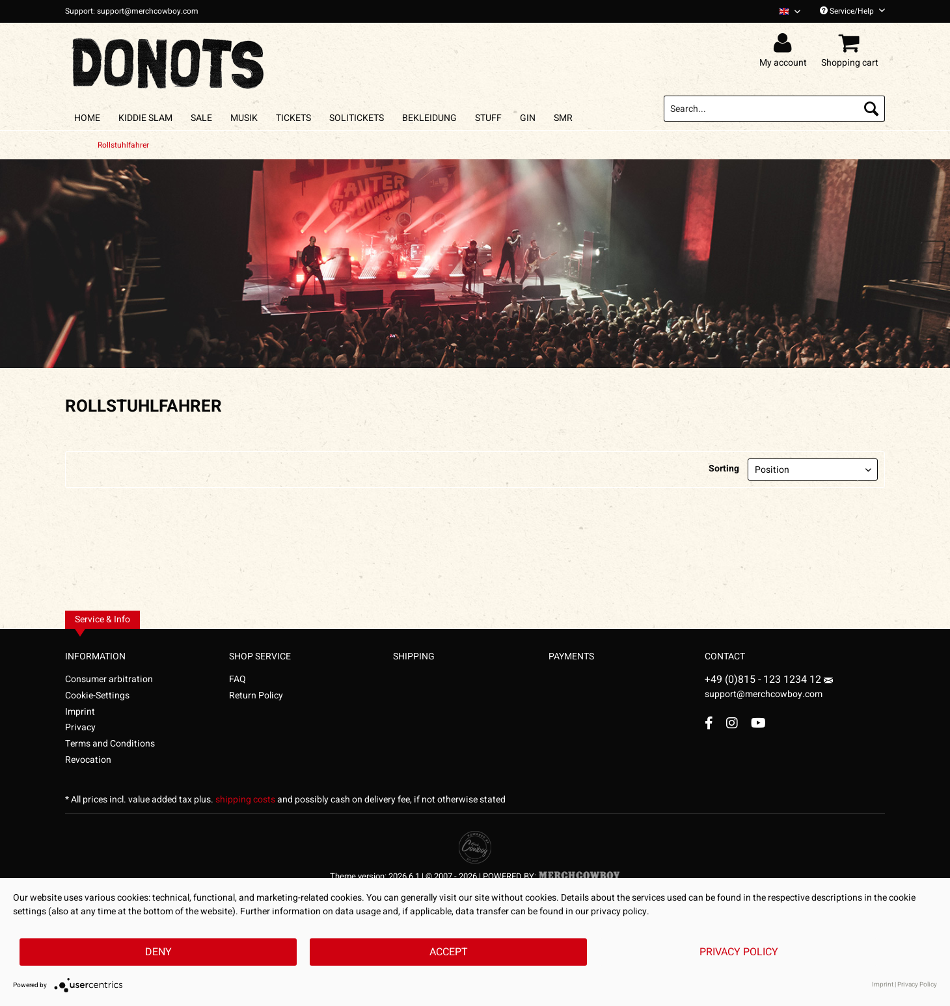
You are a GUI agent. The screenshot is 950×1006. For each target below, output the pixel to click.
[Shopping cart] (852, 44)
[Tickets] (293, 118)
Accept (448, 952)
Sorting (724, 468)
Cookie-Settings (97, 695)
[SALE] (201, 118)
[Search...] (774, 109)
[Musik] (244, 118)
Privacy (80, 727)
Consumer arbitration (109, 679)
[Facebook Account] (709, 723)
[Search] (871, 109)
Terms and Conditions (110, 743)
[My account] (785, 44)
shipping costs (245, 799)
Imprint (80, 712)
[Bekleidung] (429, 118)
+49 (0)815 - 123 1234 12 (764, 679)
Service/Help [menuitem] (852, 11)
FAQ (237, 679)
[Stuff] (488, 118)
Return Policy (256, 695)
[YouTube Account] (758, 723)
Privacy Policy (738, 952)
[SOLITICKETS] (356, 118)
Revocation (88, 760)
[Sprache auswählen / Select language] (790, 11)
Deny (158, 952)
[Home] (87, 118)
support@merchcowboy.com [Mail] (769, 689)
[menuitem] (785, 11)
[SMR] (563, 118)
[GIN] (528, 118)
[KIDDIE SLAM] (145, 118)
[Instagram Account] (732, 723)
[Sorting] (813, 469)
